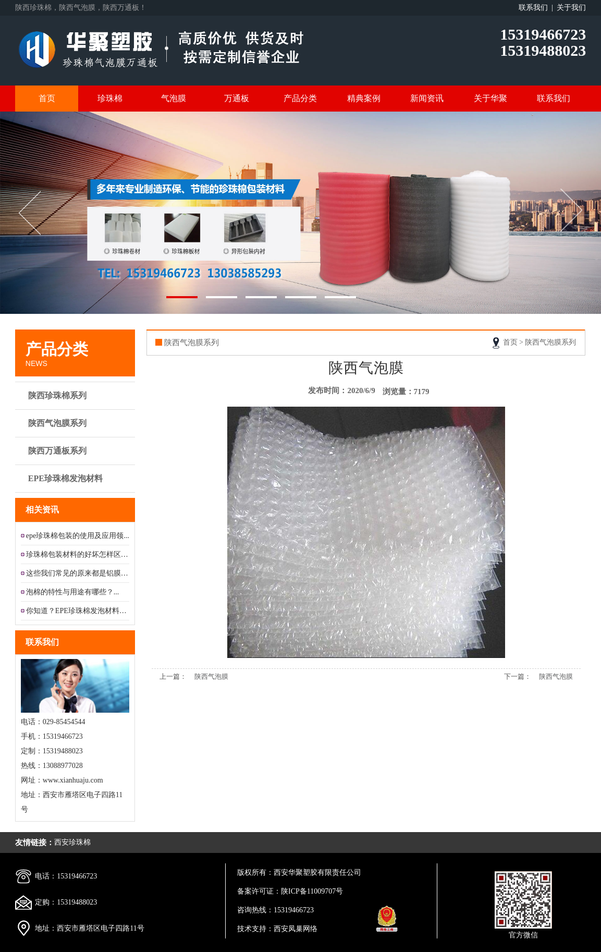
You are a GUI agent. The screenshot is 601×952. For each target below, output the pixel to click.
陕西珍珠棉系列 (76, 395)
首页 (47, 98)
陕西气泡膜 (211, 676)
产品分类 (300, 98)
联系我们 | (538, 7)
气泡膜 (173, 98)
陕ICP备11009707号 (312, 891)
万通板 (236, 98)
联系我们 (553, 98)
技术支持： (255, 929)
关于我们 (571, 7)
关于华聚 (490, 98)
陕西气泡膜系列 (76, 423)
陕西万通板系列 (76, 451)
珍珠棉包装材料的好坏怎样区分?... (77, 554)
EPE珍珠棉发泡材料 (76, 478)
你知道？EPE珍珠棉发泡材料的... (77, 611)
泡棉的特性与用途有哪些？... (72, 592)
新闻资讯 (427, 98)
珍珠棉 (109, 98)
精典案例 (364, 98)
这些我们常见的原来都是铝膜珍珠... (77, 573)
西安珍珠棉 (72, 842)
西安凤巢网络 (295, 929)
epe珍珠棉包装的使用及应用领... (77, 536)
